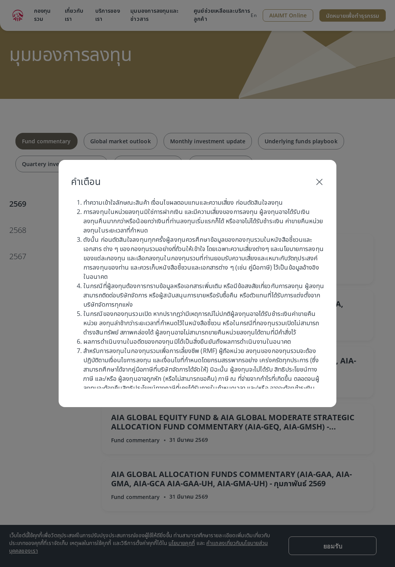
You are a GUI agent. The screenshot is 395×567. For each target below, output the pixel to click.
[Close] (319, 182)
